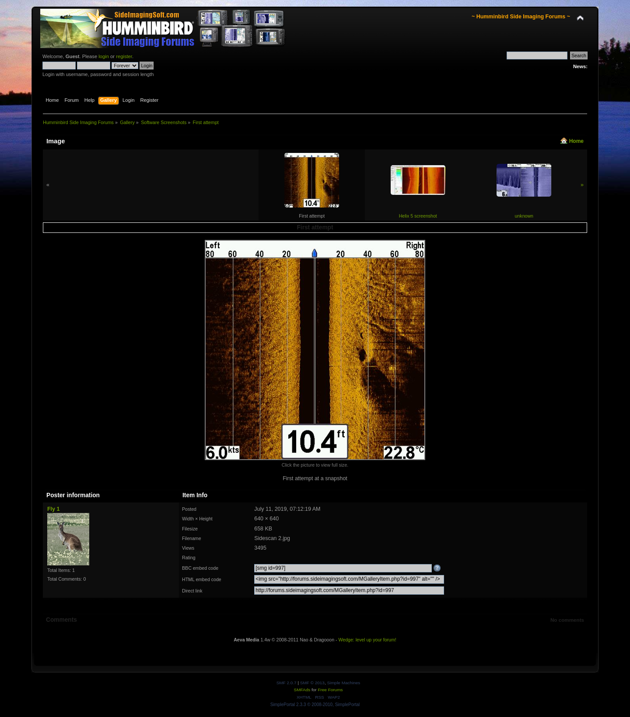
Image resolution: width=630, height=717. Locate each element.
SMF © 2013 (312, 682)
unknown (524, 215)
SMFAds (302, 689)
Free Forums (330, 689)
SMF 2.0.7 (286, 682)
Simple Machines (343, 682)
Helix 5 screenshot (418, 215)
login (103, 56)
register (124, 56)
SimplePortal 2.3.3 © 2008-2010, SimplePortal (315, 704)
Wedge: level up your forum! (367, 639)
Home (576, 141)
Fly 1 (53, 509)
